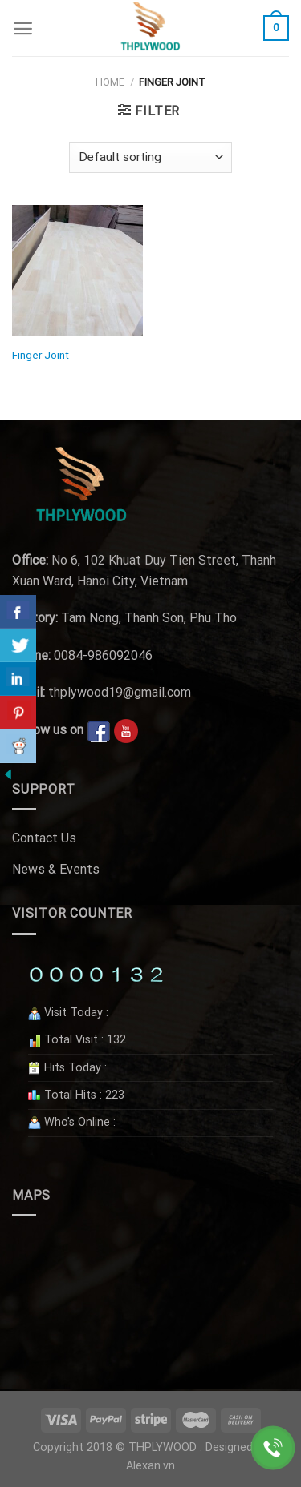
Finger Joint (40, 354)
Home (110, 82)
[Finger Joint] (77, 270)
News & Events (56, 869)
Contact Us (44, 838)
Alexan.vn (150, 1466)
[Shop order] (150, 157)
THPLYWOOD (162, 1447)
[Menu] (23, 28)
